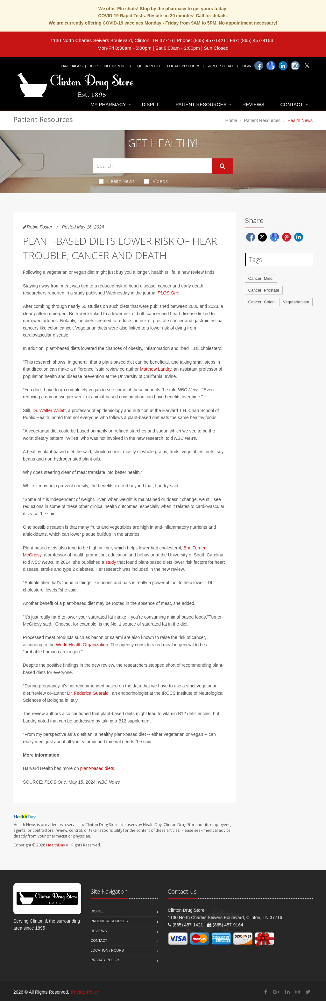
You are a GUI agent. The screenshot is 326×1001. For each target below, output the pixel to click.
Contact (291, 104)
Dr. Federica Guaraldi (88, 693)
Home (231, 120)
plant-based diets (97, 768)
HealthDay (55, 845)
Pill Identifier (117, 66)
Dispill (151, 104)
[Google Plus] (276, 992)
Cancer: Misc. (260, 278)
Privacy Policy (105, 960)
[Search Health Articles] (152, 165)
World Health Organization (82, 644)
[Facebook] (258, 65)
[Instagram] (295, 65)
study (110, 562)
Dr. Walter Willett (49, 410)
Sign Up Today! (220, 66)
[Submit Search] (222, 166)
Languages (71, 66)
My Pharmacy (108, 104)
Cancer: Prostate (264, 290)
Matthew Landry (155, 369)
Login (245, 66)
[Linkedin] (283, 65)
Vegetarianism (296, 302)
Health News (117, 181)
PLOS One (168, 292)
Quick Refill (149, 66)
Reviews (253, 104)
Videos (156, 181)
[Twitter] (307, 65)
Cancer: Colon (261, 302)
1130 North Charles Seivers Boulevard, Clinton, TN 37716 (111, 40)
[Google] (270, 65)
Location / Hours (183, 66)
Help (93, 66)
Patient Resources (200, 104)
